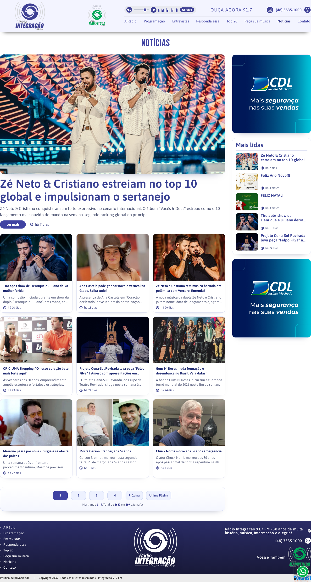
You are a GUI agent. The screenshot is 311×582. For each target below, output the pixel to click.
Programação (154, 21)
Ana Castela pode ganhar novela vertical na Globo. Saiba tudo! (112, 288)
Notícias (284, 21)
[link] (36, 273)
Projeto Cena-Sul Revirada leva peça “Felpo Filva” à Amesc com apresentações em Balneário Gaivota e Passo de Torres (111, 371)
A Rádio (130, 21)
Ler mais (13, 224)
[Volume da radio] (141, 9)
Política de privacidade (14, 578)
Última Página (158, 495)
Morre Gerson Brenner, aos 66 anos (105, 451)
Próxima (134, 495)
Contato (304, 21)
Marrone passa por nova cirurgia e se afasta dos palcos (36, 453)
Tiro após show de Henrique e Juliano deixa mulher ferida (35, 288)
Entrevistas (180, 21)
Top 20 (232, 21)
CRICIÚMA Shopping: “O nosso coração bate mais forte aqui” (36, 371)
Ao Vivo (187, 9)
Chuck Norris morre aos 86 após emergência (189, 451)
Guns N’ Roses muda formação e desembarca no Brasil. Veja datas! (181, 371)
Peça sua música (257, 21)
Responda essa (207, 21)
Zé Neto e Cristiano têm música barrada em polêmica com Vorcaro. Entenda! (188, 288)
